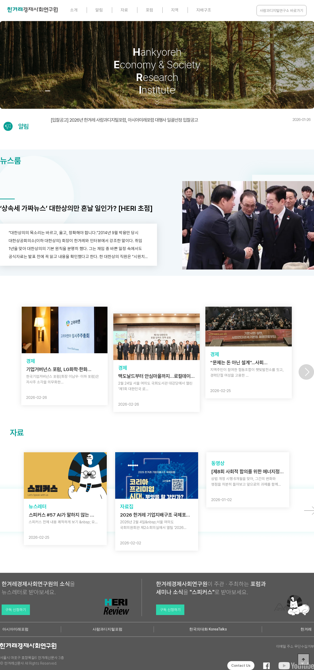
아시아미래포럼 (15, 629)
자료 (124, 9)
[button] (278, 88)
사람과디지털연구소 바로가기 (281, 10)
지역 (174, 9)
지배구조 (203, 9)
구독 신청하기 (15, 610)
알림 (99, 9)
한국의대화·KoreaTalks (208, 629)
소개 (74, 9)
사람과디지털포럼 (107, 629)
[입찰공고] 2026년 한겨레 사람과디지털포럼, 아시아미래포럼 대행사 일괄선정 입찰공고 (180, 120)
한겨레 (306, 629)
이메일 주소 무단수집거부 (295, 646)
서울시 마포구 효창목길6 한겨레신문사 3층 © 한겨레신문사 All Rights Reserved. (32, 660)
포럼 (149, 9)
